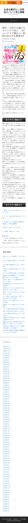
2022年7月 (6, 442)
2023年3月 (6, 424)
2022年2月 (6, 454)
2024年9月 (6, 383)
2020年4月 (6, 504)
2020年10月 (6, 490)
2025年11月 (6, 351)
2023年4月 (6, 422)
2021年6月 (6, 472)
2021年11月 (6, 460)
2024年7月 (6, 387)
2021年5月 (6, 474)
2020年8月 (6, 495)
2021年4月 (6, 476)
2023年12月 (6, 403)
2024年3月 (6, 396)
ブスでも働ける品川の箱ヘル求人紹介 (14, 309)
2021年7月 (6, 470)
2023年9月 (6, 410)
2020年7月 (6, 497)
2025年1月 (6, 374)
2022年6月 (6, 444)
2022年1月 (6, 456)
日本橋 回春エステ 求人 (11, 231)
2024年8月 (6, 385)
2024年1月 (6, 401)
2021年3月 (6, 479)
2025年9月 (6, 355)
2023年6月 (6, 417)
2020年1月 (6, 511)
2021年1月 (6, 483)
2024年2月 (6, 399)
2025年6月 (6, 362)
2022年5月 (6, 447)
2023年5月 (6, 419)
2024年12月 (6, 376)
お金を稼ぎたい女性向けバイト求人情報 (14, 11)
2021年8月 (6, 467)
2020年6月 (6, 499)
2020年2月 (6, 508)
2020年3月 (6, 506)
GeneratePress (17, 520)
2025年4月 (6, 367)
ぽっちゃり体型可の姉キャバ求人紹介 (14, 273)
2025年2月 (6, 371)
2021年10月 (6, 463)
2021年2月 (6, 481)
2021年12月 (6, 458)
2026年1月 (6, 346)
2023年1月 (6, 428)
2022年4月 (6, 449)
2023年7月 (6, 415)
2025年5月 (6, 364)
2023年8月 (6, 412)
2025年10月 (6, 353)
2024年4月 (6, 394)
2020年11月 (6, 488)
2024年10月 (6, 380)
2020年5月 (6, 501)
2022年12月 (6, 431)
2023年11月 (6, 406)
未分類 (6, 236)
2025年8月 (6, 358)
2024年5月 (6, 392)
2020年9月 (6, 492)
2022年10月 (6, 435)
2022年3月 (6, 451)
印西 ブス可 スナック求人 (12, 227)
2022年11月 (6, 433)
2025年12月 (6, 349)
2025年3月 (6, 369)
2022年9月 (6, 438)
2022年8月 (6, 440)
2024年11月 (6, 378)
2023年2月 (6, 426)
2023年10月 (6, 408)
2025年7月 (6, 360)
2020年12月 (6, 486)
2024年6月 (6, 390)
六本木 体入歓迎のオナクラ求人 (13, 238)
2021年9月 (6, 465)
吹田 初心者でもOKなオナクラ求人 (13, 311)
